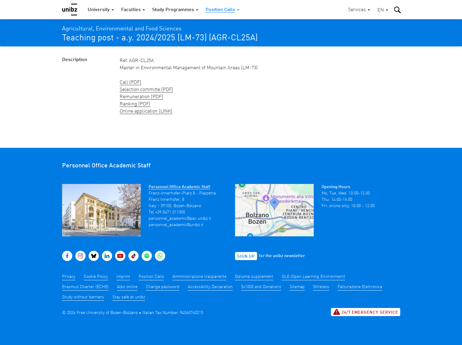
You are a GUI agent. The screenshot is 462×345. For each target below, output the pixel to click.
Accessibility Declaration (210, 287)
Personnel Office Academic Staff (179, 187)
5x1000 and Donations (261, 287)
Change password (162, 287)
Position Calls (151, 277)
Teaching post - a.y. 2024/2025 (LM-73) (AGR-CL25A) (160, 38)
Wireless (321, 287)
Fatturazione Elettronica (360, 287)
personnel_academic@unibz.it (176, 225)
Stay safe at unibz (128, 297)
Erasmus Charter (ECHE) (85, 287)
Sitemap (297, 287)
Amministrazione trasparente (199, 277)
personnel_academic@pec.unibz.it (180, 218)
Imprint (123, 277)
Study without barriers (83, 297)
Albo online (127, 287)
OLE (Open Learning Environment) (313, 277)
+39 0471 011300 (170, 212)
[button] (382, 10)
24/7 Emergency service (365, 311)
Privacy (68, 277)
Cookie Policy (96, 277)
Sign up (246, 256)
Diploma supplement (254, 277)
